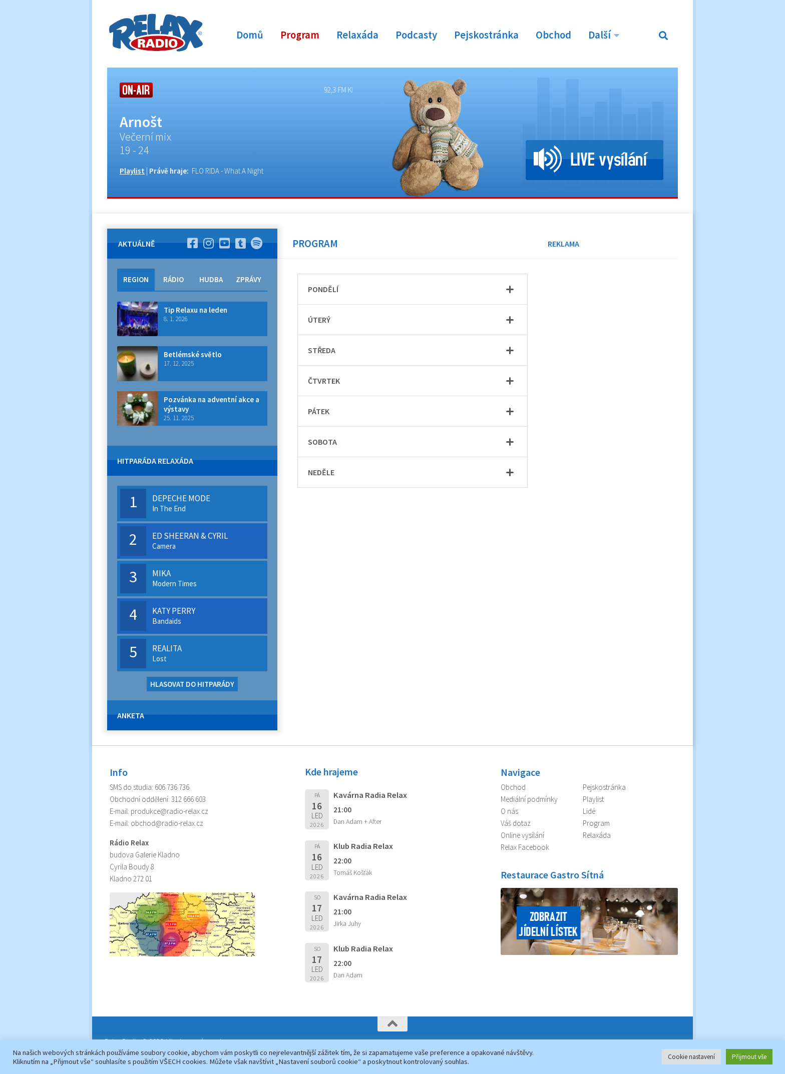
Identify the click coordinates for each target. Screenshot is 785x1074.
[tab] (412, 289)
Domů (249, 35)
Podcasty (416, 35)
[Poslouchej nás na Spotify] (256, 243)
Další (599, 35)
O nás (509, 811)
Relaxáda (357, 35)
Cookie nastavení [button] (691, 1056)
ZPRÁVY (248, 279)
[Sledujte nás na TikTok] (240, 243)
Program (299, 35)
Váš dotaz (516, 823)
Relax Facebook (525, 847)
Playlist (132, 171)
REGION (136, 279)
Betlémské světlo (193, 354)
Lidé (589, 811)
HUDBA (211, 279)
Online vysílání (522, 835)
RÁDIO (173, 279)
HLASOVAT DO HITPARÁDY (192, 684)
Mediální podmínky (529, 799)
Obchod (553, 35)
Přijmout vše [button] (749, 1056)
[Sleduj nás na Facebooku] (192, 243)
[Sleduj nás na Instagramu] (208, 243)
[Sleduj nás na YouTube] (224, 243)
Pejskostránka (486, 35)
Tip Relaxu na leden (195, 310)
